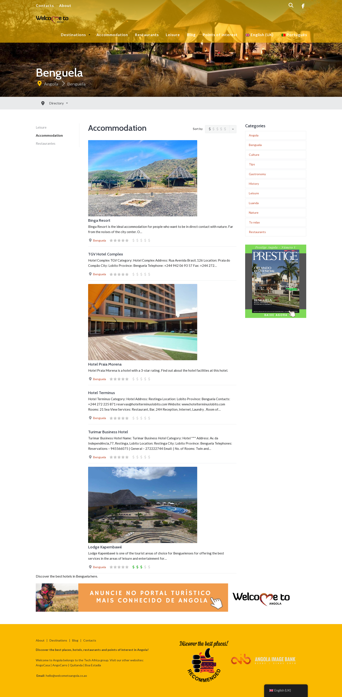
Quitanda (76, 665)
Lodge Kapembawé (105, 547)
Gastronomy (257, 174)
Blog (191, 34)
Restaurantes (45, 143)
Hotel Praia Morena (104, 364)
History (254, 183)
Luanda (254, 203)
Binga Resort (99, 220)
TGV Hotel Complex (105, 254)
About (65, 5)
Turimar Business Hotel (108, 432)
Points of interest (220, 34)
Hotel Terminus (101, 392)
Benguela (76, 83)
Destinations (74, 34)
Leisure (173, 34)
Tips (252, 164)
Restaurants (147, 34)
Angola (51, 83)
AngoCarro (59, 665)
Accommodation (112, 34)
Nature (253, 212)
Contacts (45, 5)
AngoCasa (43, 665)
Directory (47, 103)
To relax (254, 222)
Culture (254, 154)
